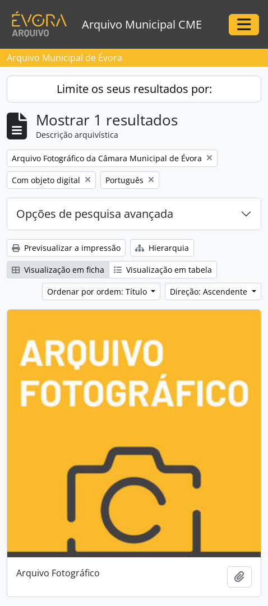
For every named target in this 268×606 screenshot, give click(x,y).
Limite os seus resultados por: (134, 88)
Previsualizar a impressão (66, 248)
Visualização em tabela (163, 269)
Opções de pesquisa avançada (94, 213)
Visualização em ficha (58, 269)
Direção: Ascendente (209, 291)
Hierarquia (162, 248)
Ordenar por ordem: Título (98, 291)
